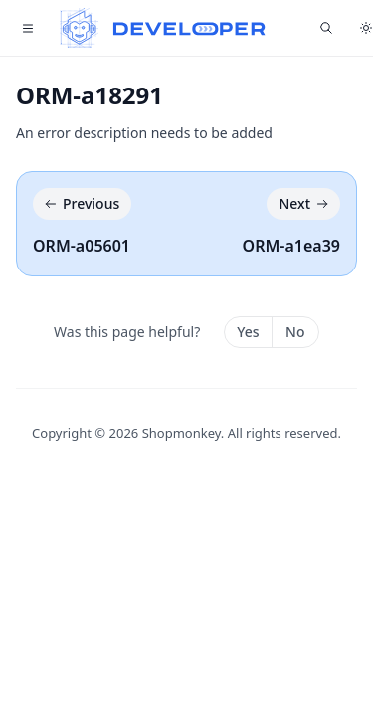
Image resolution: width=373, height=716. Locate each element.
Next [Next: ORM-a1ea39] (305, 204)
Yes (248, 331)
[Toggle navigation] (28, 28)
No (294, 331)
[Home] (163, 28)
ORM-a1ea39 (291, 246)
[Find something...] (326, 28)
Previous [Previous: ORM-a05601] (80, 204)
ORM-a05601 (81, 246)
